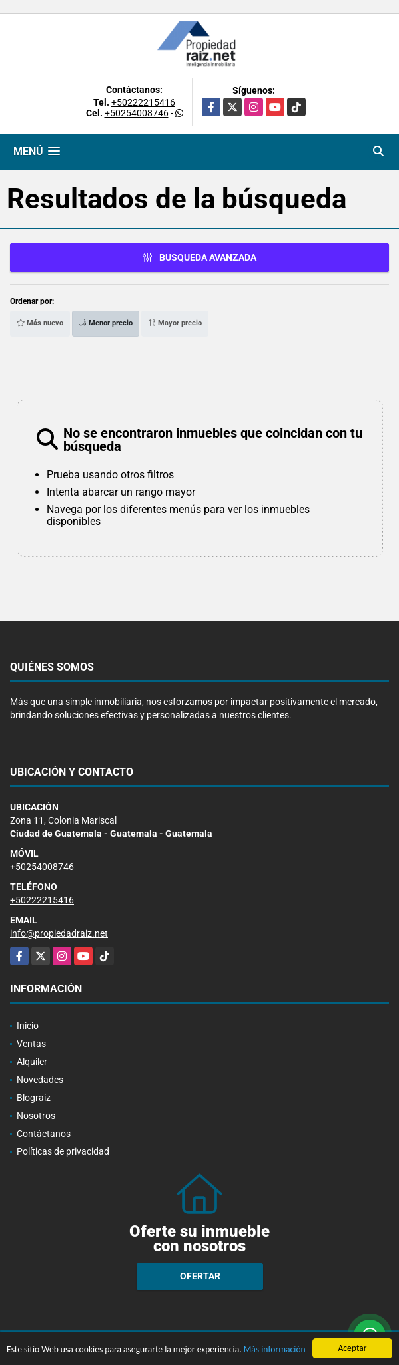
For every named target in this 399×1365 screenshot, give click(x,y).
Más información (275, 1350)
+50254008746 (137, 113)
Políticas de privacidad (63, 1151)
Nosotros (36, 1115)
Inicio (28, 1025)
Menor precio (106, 323)
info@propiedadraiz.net (59, 933)
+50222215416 (143, 102)
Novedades (40, 1079)
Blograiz (34, 1097)
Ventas (31, 1043)
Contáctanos (44, 1133)
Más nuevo (40, 323)
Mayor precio (175, 323)
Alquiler (32, 1061)
